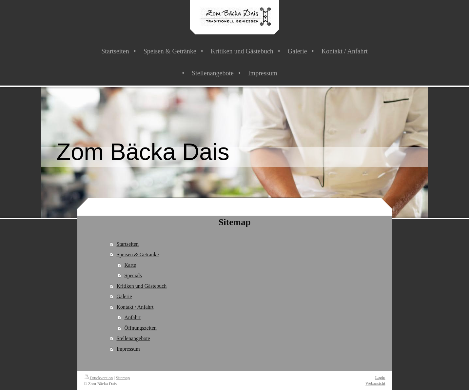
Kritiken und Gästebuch (141, 286)
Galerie (124, 296)
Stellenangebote (133, 338)
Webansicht (375, 383)
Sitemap (123, 377)
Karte (130, 265)
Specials (133, 275)
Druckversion (98, 377)
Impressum (128, 349)
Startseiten (127, 244)
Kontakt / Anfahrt (134, 307)
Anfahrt (132, 317)
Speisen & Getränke (137, 254)
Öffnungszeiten (140, 328)
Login (380, 377)
